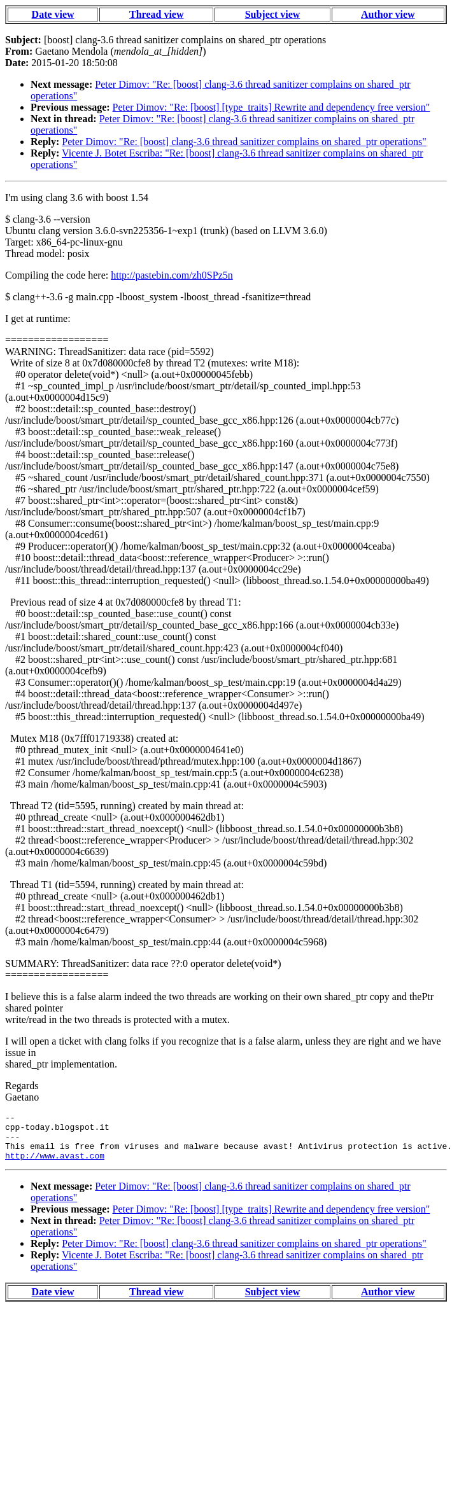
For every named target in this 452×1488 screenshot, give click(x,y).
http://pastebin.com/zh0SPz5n (172, 275)
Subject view (272, 14)
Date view (53, 14)
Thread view (156, 14)
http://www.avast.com (54, 1165)
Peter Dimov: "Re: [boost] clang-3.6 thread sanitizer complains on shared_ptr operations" (244, 141)
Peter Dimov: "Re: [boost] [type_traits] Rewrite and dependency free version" (271, 107)
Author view (388, 14)
